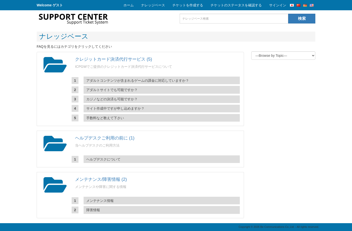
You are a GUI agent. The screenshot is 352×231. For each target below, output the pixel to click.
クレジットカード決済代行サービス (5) (113, 59)
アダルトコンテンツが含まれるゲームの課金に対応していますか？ (137, 80)
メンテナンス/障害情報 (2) (101, 179)
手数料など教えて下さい (105, 118)
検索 (302, 18)
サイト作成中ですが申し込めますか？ (115, 108)
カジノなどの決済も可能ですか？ (112, 99)
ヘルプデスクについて (103, 159)
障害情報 (93, 210)
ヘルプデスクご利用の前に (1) (104, 138)
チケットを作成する (187, 5)
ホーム (128, 5)
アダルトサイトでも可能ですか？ (112, 90)
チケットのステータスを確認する (236, 5)
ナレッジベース (153, 5)
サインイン (277, 5)
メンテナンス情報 (100, 201)
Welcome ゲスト (50, 5)
